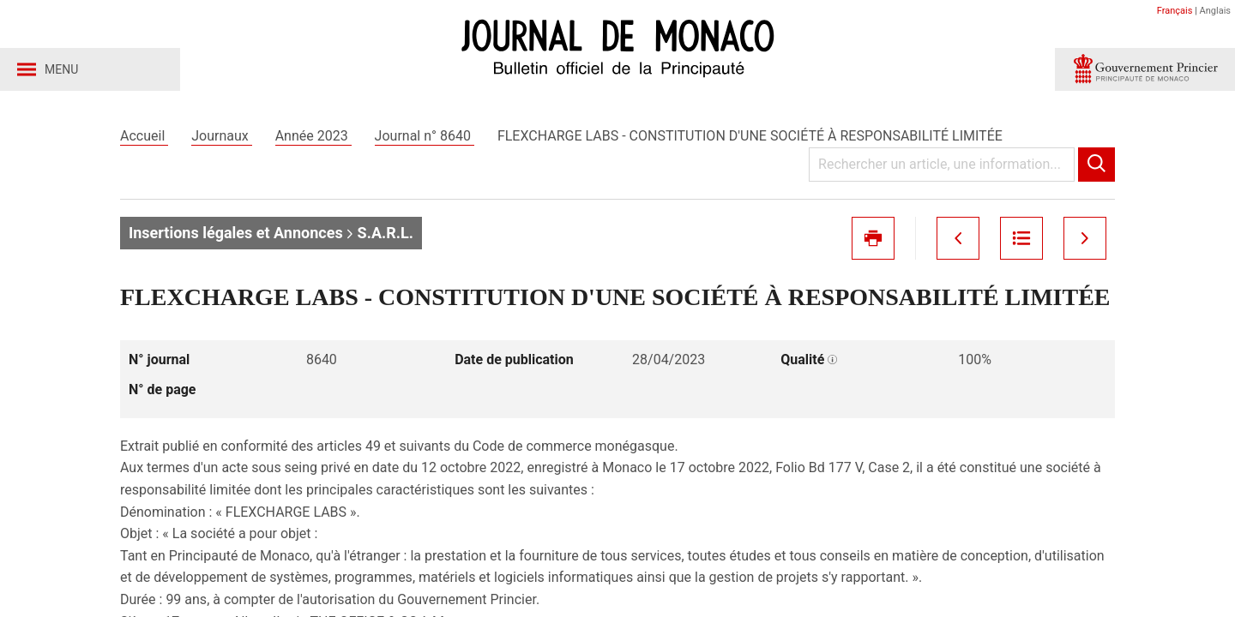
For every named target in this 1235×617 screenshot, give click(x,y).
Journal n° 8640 (424, 136)
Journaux (221, 136)
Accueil (144, 136)
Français (1175, 10)
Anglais (1215, 10)
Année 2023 (313, 136)
